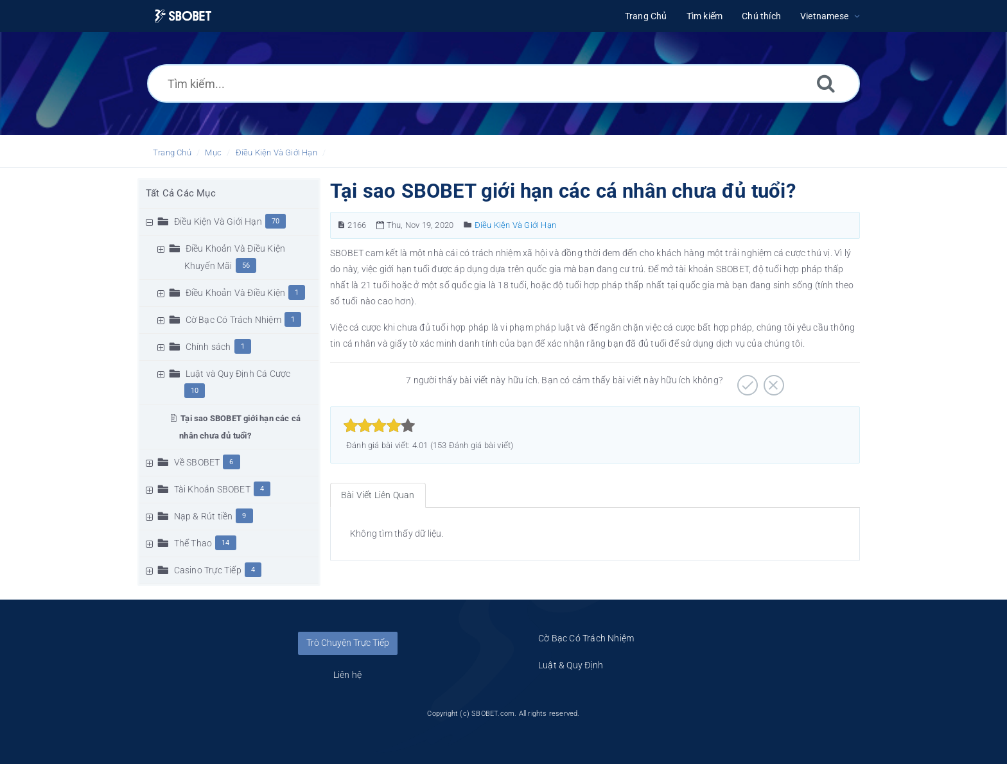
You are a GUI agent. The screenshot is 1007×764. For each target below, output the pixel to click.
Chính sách (208, 347)
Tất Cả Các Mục (181, 193)
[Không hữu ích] (772, 380)
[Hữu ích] (746, 380)
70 (275, 221)
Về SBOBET (197, 462)
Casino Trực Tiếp (207, 570)
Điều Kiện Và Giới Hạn (276, 152)
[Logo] (183, 16)
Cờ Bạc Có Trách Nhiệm (233, 320)
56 (246, 265)
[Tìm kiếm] (826, 83)
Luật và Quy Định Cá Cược (238, 374)
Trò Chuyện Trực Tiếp (347, 643)
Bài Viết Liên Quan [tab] (378, 495)
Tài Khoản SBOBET (212, 489)
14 (225, 543)
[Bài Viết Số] (341, 225)
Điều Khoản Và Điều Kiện (236, 293)
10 (194, 390)
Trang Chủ (172, 152)
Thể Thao (193, 543)
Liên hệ (347, 675)
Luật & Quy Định (570, 665)
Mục (213, 152)
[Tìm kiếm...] (503, 83)
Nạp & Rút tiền (203, 516)
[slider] (379, 425)
